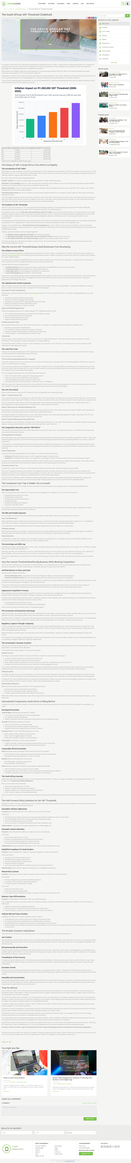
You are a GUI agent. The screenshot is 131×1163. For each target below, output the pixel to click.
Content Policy (58, 1154)
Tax (10, 1042)
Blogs (56, 1148)
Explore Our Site (39, 1156)
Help (36, 1154)
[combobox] (81, 1133)
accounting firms (14, 255)
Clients (56, 1150)
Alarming (69, 1084)
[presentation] (111, 1134)
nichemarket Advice (20, 9)
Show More (114, 62)
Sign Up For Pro (86, 1153)
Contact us (57, 1152)
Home (5, 9)
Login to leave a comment (89, 1103)
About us (37, 1152)
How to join (82, 1146)
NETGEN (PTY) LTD (70, 1161)
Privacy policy (58, 1146)
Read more (6, 1091)
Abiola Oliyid (61, 1084)
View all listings (39, 1148)
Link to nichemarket (84, 1148)
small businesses (33, 293)
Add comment (90, 1118)
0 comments (16, 18)
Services (37, 1150)
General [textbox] (70, 1133)
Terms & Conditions (40, 1146)
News (11, 9)
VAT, (6, 1042)
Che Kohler (30, 18)
